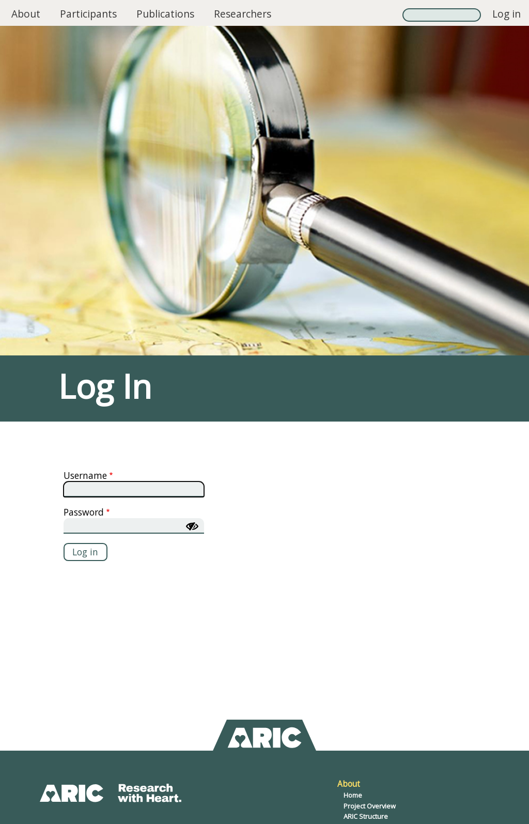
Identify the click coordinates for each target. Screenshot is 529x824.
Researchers (242, 14)
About (25, 14)
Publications (165, 14)
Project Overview (370, 806)
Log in (506, 14)
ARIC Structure (366, 816)
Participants (88, 14)
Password (84, 512)
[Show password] (192, 526)
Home (353, 795)
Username (85, 475)
